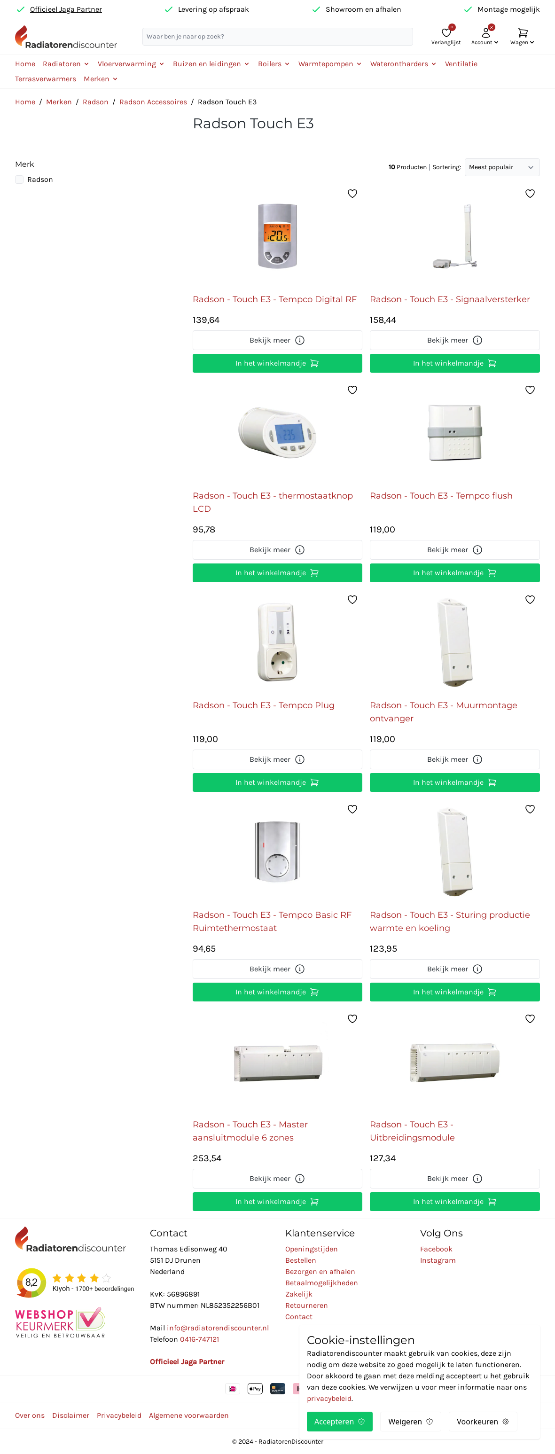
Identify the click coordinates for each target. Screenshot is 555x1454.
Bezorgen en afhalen (320, 1271)
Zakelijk (299, 1294)
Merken (59, 101)
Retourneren (306, 1305)
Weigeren (410, 1421)
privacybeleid (329, 1398)
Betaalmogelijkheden (321, 1282)
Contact (299, 1316)
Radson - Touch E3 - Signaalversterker (450, 299)
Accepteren (339, 1421)
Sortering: (446, 167)
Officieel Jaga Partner (66, 9)
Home (25, 63)
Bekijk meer (277, 340)
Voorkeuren (483, 1421)
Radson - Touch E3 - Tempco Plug (264, 705)
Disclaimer (70, 1415)
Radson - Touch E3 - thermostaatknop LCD (273, 502)
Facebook (436, 1248)
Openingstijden (311, 1248)
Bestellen (300, 1260)
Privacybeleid (119, 1415)
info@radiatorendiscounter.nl (218, 1327)
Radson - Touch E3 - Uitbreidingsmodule (412, 1131)
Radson (96, 101)
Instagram (438, 1260)
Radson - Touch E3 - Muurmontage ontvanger (443, 712)
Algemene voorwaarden (189, 1415)
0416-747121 (199, 1339)
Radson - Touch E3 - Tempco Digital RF (275, 299)
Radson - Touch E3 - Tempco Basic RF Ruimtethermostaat (272, 921)
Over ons (30, 1415)
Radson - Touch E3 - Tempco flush (441, 496)
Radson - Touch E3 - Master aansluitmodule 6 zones (250, 1131)
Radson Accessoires (153, 101)
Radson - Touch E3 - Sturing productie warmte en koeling (450, 921)
